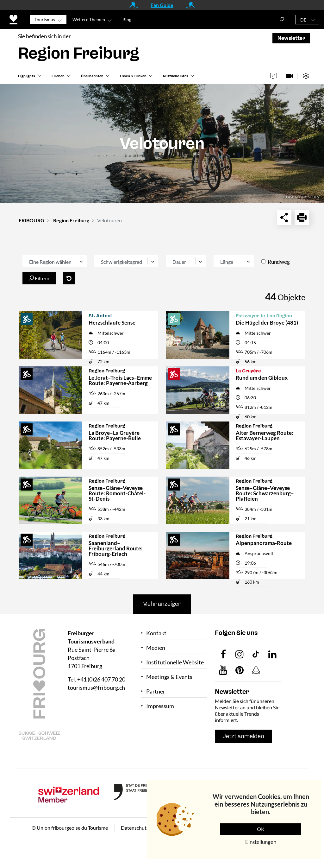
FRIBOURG (31, 220)
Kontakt (156, 633)
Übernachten (92, 76)
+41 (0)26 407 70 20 (101, 679)
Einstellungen (260, 842)
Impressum (160, 706)
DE (303, 19)
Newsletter (291, 38)
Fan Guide (162, 5)
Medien (155, 647)
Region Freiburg (71, 220)
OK (261, 829)
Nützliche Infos (175, 76)
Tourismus (44, 19)
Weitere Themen (88, 19)
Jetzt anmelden (243, 736)
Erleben (58, 76)
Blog (126, 19)
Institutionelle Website (175, 662)
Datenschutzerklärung (145, 828)
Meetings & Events (169, 677)
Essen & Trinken (133, 76)
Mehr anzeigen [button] (162, 603)
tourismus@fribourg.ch (96, 687)
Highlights (26, 76)
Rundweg (279, 261)
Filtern (39, 278)
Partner (155, 691)
